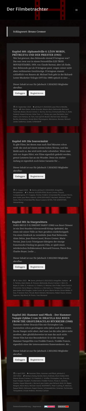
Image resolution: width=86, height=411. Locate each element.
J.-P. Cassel (66, 288)
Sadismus (22, 121)
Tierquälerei (17, 390)
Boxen (23, 112)
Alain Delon (25, 109)
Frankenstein (36, 381)
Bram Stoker (60, 376)
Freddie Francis (47, 381)
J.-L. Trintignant (56, 288)
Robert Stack (60, 293)
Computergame (19, 195)
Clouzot (61, 192)
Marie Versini (54, 290)
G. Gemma (63, 381)
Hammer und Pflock (48, 373)
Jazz (51, 114)
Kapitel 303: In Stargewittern (29, 222)
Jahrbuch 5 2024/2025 (43, 107)
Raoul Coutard (41, 200)
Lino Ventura (23, 117)
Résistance (53, 119)
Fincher (38, 195)
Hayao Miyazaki (26, 383)
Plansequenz (43, 119)
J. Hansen (36, 288)
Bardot (40, 376)
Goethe (16, 383)
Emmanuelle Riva (58, 112)
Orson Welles (65, 290)
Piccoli (31, 293)
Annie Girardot (36, 109)
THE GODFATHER (59, 200)
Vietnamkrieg (18, 202)
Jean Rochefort (58, 114)
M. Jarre (46, 290)
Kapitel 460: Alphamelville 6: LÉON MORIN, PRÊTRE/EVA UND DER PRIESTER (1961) (38, 53)
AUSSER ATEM (40, 192)
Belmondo (57, 109)
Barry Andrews (49, 376)
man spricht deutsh (42, 117)
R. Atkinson (67, 386)
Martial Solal (55, 117)
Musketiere (23, 119)
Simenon (59, 388)
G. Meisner (47, 285)
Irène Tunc (36, 114)
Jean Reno (26, 197)
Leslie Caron (37, 290)
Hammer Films (34, 373)
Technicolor (68, 388)
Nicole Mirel (33, 119)
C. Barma (41, 112)
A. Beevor (30, 192)
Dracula (66, 378)
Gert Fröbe (56, 285)
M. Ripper (67, 383)
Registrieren (36, 93)
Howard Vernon (26, 114)
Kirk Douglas (27, 290)
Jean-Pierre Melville (59, 107)
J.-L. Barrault (45, 288)
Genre (34, 190)
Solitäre (65, 280)
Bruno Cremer (31, 112)
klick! (61, 383)
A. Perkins (17, 283)
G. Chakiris (39, 285)
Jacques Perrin (66, 195)
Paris (27, 293)
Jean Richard (54, 383)
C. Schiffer (45, 378)
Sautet (29, 121)
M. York (31, 117)
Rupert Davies (37, 388)
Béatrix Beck (47, 109)
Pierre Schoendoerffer (26, 200)
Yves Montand (41, 295)
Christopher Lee (56, 378)
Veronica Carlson (42, 390)
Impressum (37, 406)
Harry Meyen (27, 288)
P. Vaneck (20, 293)
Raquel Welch (18, 388)
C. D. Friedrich (35, 378)
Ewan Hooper (18, 381)
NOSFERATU (46, 386)
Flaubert (27, 381)
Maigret (16, 386)
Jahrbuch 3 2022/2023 (44, 280)
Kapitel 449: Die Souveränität (30, 141)
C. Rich (62, 283)
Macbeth (54, 197)
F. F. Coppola (30, 195)
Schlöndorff (36, 121)
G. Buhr (69, 112)
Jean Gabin (17, 197)
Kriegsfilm (58, 190)
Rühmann (27, 388)
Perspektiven (18, 192)
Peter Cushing (57, 386)
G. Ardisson (29, 285)
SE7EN (49, 200)
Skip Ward (24, 295)
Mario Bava (24, 386)
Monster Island (35, 386)
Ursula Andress (29, 390)
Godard (16, 114)
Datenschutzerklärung (22, 406)
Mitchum (62, 197)
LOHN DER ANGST (44, 197)
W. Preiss (32, 295)
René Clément (40, 293)
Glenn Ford (65, 285)
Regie (15, 109)
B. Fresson (35, 283)
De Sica (48, 112)
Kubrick (33, 197)
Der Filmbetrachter (27, 9)
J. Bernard (36, 383)
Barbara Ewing (31, 376)
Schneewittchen (50, 388)
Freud (56, 381)
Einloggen (20, 93)
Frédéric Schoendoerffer (51, 195)
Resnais (61, 119)
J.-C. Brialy (45, 114)
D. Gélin (21, 285)
